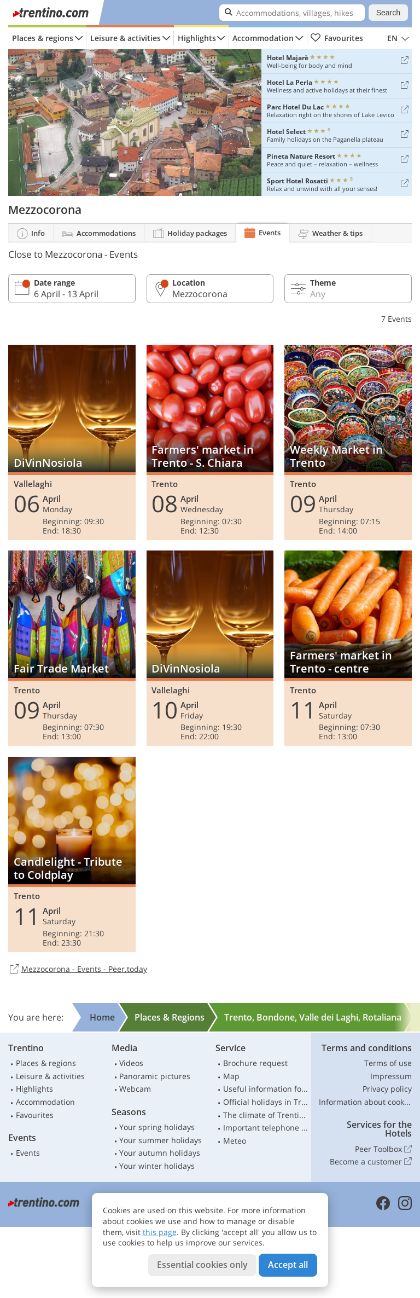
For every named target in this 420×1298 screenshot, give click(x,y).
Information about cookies (365, 1102)
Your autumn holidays (159, 1153)
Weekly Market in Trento (348, 442)
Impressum (391, 1076)
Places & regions (42, 38)
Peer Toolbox (383, 1149)
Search (388, 12)
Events (28, 1153)
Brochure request (255, 1063)
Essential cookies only (202, 1265)
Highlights (197, 38)
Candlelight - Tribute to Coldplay (72, 854)
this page (160, 1232)
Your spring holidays (157, 1127)
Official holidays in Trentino (265, 1102)
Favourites (337, 38)
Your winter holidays (157, 1166)
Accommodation (263, 38)
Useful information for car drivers (265, 1088)
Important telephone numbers (265, 1127)
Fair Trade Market (72, 648)
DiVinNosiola (72, 442)
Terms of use (388, 1063)
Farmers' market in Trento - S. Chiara (210, 442)
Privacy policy (387, 1088)
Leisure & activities (125, 38)
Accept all (288, 1265)
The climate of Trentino (265, 1115)
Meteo (234, 1140)
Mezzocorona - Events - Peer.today (77, 970)
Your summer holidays (160, 1140)
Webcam (135, 1088)
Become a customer (371, 1161)
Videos (131, 1063)
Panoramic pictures (154, 1076)
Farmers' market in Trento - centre (348, 648)
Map (231, 1076)
